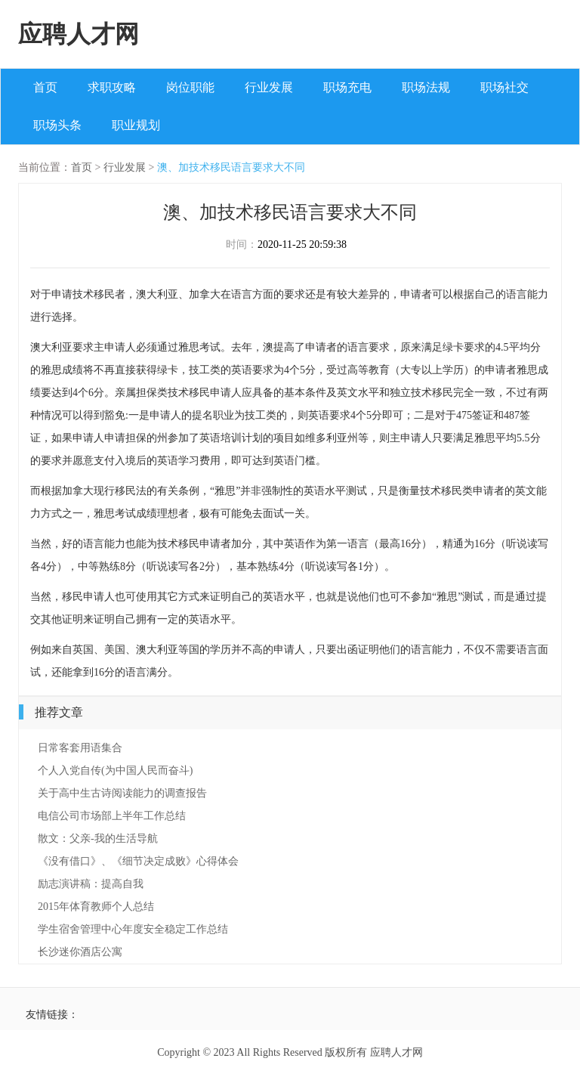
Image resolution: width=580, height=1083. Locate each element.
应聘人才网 (78, 34)
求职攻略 (112, 87)
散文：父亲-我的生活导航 (98, 838)
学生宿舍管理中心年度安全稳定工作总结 (133, 929)
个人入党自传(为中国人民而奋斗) (115, 770)
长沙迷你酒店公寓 (80, 952)
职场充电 (347, 87)
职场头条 (57, 125)
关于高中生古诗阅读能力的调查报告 (122, 793)
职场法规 (426, 87)
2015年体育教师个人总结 (96, 906)
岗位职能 (190, 87)
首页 (45, 87)
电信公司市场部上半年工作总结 (112, 816)
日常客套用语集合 (80, 747)
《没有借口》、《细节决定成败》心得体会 (138, 861)
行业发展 (269, 87)
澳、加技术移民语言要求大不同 (231, 167)
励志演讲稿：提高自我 (90, 884)
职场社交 (504, 87)
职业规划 (136, 125)
